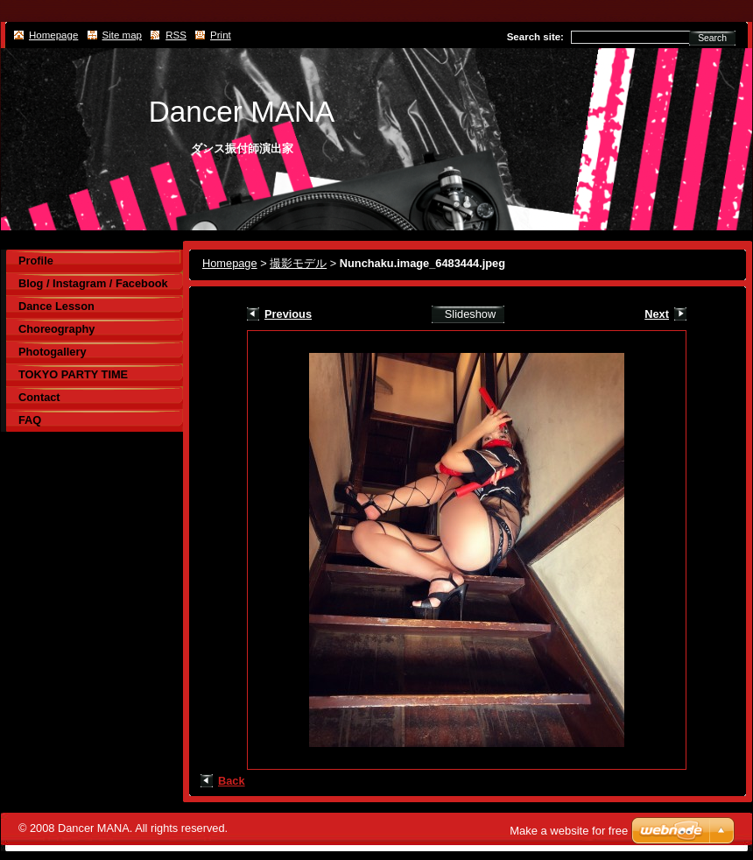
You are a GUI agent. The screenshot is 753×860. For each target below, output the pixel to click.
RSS (175, 35)
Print (220, 35)
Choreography (56, 328)
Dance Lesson (56, 306)
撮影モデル (298, 263)
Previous (288, 314)
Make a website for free (569, 830)
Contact (39, 397)
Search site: (535, 37)
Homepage (229, 263)
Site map (122, 35)
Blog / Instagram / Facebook (93, 283)
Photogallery (52, 351)
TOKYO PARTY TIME (73, 374)
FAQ (29, 419)
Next (656, 314)
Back (231, 780)
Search (712, 38)
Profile (35, 260)
